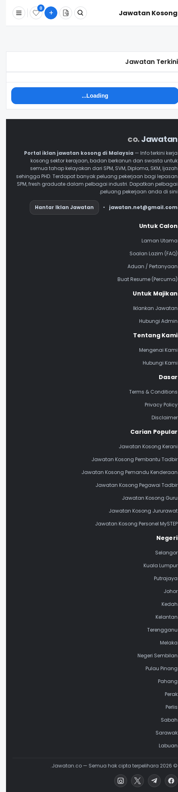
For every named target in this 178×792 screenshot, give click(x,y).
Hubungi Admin (152, 321)
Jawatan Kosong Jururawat (137, 510)
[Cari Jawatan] (74, 12)
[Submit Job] (44, 12)
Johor (165, 591)
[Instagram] (114, 780)
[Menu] (12, 12)
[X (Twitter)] (131, 780)
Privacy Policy (155, 404)
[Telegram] (148, 780)
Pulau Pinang (156, 668)
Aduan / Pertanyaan (146, 266)
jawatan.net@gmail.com (137, 207)
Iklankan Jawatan (149, 308)
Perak (165, 694)
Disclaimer (159, 417)
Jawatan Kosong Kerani (142, 446)
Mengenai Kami (152, 350)
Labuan (162, 745)
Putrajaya (160, 578)
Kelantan (161, 616)
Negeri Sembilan (151, 655)
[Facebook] (165, 780)
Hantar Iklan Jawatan (58, 207)
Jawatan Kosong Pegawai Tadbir (130, 485)
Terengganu (156, 629)
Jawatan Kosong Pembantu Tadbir (128, 459)
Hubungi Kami (154, 362)
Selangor (160, 552)
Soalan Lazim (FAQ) (147, 253)
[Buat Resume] (59, 12)
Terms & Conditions (147, 391)
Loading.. (89, 95)
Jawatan (146, 139)
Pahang (162, 681)
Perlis (166, 707)
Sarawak (161, 732)
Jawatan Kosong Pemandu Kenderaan (123, 472)
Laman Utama (154, 240)
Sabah (163, 719)
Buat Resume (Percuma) (141, 279)
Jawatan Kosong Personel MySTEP (130, 523)
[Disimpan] (30, 12)
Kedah (164, 604)
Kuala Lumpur (155, 565)
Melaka (163, 642)
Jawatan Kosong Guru (144, 497)
